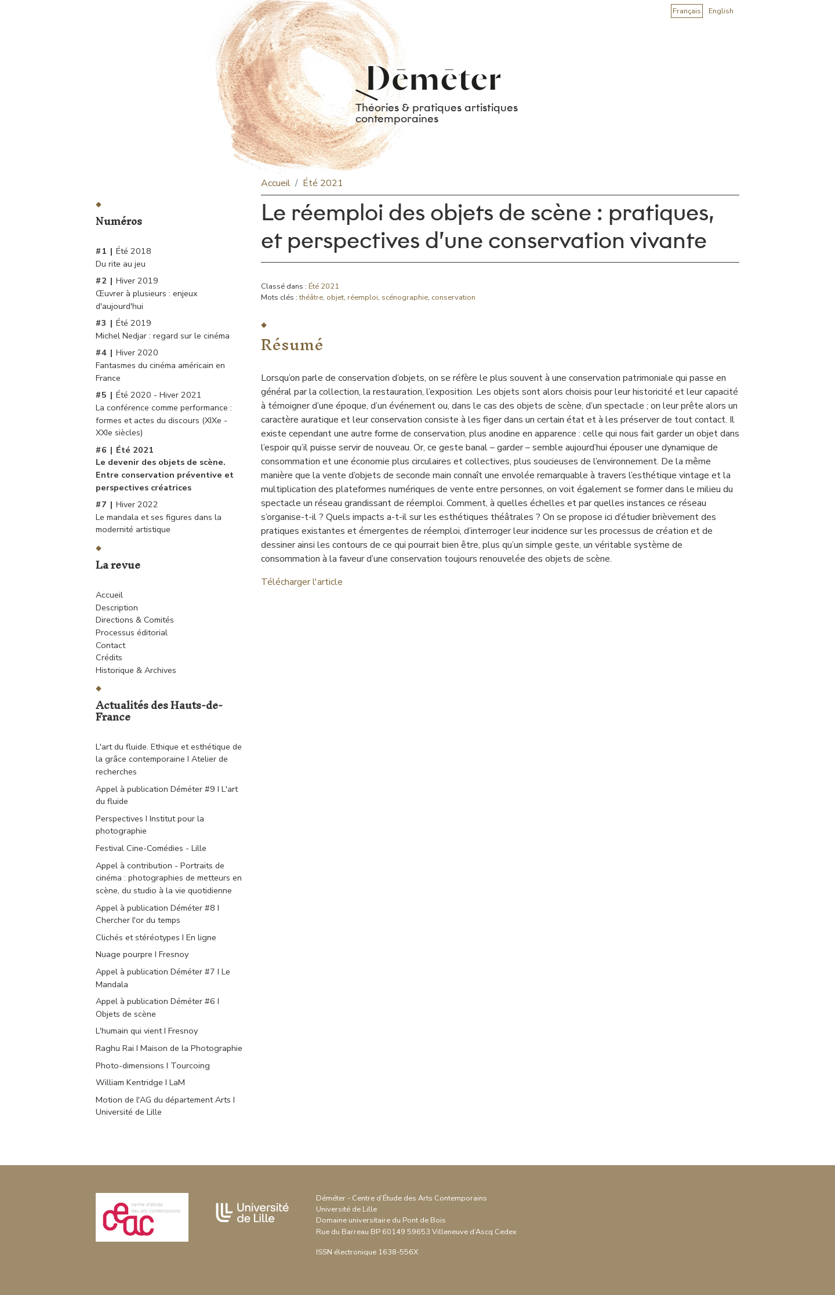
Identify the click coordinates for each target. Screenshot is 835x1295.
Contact (110, 645)
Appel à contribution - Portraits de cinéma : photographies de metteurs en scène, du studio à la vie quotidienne (169, 878)
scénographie (405, 297)
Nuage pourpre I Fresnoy (142, 954)
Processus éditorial (132, 632)
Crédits (109, 657)
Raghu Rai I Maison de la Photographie (169, 1048)
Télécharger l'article (302, 582)
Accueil (109, 595)
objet (335, 297)
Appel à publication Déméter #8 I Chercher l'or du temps (157, 914)
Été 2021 (323, 183)
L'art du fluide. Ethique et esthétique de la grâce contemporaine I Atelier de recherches (169, 759)
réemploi (362, 297)
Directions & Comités (135, 619)
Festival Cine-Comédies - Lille (151, 848)
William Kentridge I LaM (140, 1082)
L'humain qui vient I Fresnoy (147, 1030)
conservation (453, 297)
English (721, 11)
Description (117, 607)
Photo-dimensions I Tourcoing (153, 1065)
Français (687, 11)
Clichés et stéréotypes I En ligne (156, 937)
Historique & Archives (136, 670)
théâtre (311, 297)
